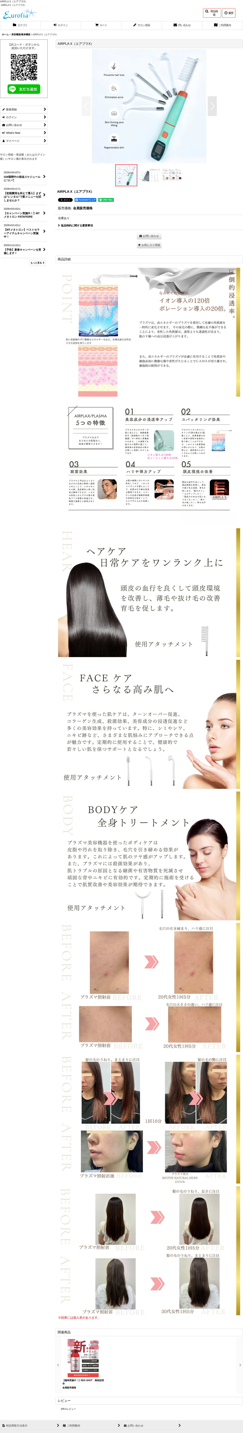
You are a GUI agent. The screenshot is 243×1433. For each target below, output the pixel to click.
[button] (212, 13)
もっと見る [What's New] (37, 262)
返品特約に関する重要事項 (75, 225)
